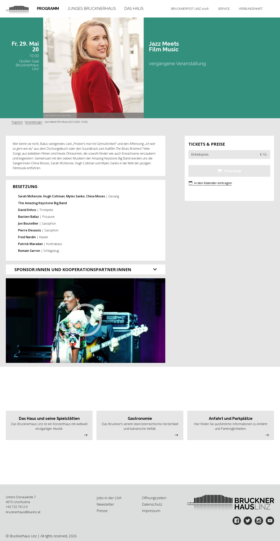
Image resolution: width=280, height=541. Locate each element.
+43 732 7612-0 (17, 507)
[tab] (48, 9)
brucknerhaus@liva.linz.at (23, 512)
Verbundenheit (251, 8)
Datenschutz (152, 504)
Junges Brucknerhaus (91, 8)
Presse (102, 510)
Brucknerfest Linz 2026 (190, 8)
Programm (48, 8)
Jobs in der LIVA (109, 497)
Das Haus (134, 8)
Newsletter (105, 504)
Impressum (151, 510)
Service (224, 8)
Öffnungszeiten (154, 497)
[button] (85, 321)
